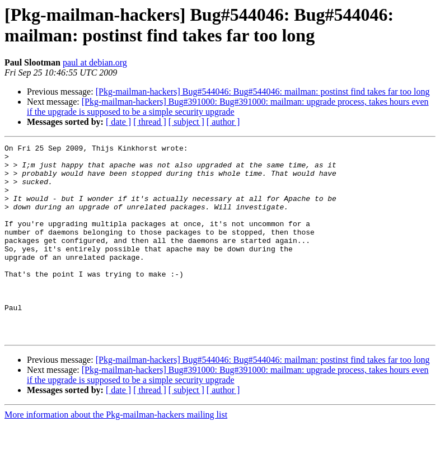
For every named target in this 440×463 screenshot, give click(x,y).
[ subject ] (186, 122)
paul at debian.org (95, 62)
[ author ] (223, 122)
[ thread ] (149, 122)
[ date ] (118, 122)
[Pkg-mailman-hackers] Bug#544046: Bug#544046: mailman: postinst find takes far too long (263, 91)
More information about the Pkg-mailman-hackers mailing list (115, 453)
